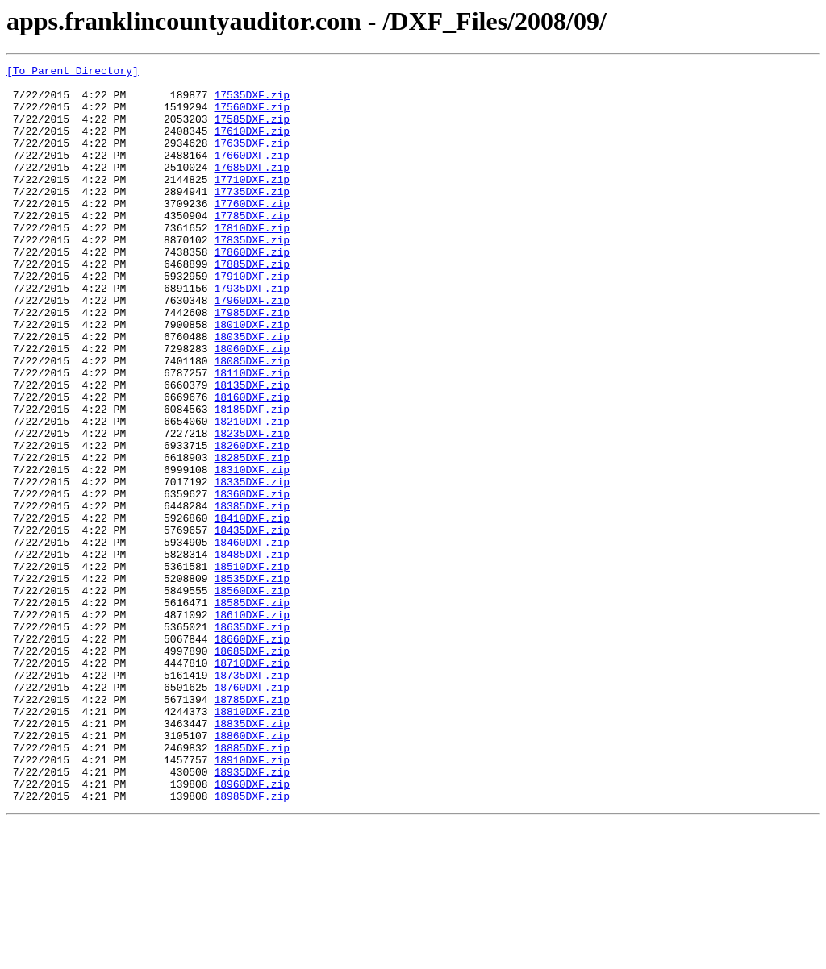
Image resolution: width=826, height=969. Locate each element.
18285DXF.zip (252, 537)
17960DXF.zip (252, 348)
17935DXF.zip (252, 333)
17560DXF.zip (252, 116)
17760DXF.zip (252, 232)
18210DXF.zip (252, 493)
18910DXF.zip (252, 899)
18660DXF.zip (252, 754)
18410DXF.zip (252, 609)
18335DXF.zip (252, 566)
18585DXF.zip (252, 711)
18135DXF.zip (252, 450)
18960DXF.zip (252, 928)
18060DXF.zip (252, 406)
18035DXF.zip (252, 392)
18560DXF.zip (252, 696)
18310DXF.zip (252, 551)
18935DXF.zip (252, 914)
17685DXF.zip (252, 188)
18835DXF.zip (252, 856)
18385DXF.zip (252, 595)
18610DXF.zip (252, 725)
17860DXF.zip (252, 290)
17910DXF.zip (252, 319)
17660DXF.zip (252, 174)
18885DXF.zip (252, 885)
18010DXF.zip (252, 377)
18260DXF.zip (252, 522)
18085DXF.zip (252, 421)
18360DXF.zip (252, 580)
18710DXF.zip (252, 783)
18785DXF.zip (252, 827)
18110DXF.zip (252, 435)
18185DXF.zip (252, 479)
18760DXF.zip (252, 812)
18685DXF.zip (252, 769)
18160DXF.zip (252, 464)
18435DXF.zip (252, 624)
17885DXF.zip (252, 304)
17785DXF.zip (252, 246)
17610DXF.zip (252, 145)
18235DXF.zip (252, 508)
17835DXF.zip (252, 275)
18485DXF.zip (252, 653)
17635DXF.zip (252, 159)
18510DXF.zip (252, 667)
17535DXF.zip (252, 101)
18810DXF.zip (252, 841)
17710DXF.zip (252, 203)
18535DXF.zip (252, 682)
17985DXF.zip (252, 363)
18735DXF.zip (252, 798)
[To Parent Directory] (72, 72)
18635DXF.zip (252, 740)
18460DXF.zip (252, 638)
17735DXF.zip (252, 217)
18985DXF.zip (252, 943)
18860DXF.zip (252, 870)
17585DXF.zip (252, 130)
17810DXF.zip (252, 261)
